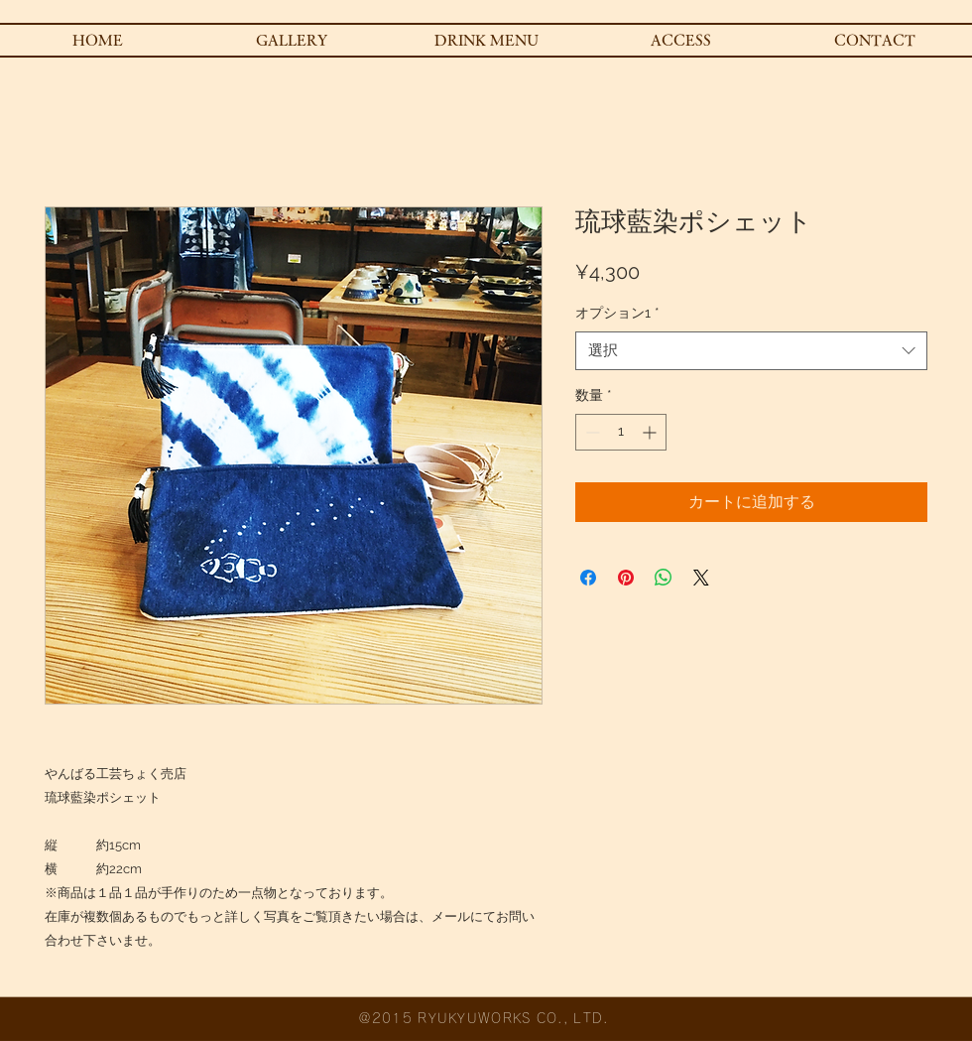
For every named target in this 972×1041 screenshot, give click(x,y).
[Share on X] (701, 577)
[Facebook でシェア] (588, 577)
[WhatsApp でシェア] (663, 577)
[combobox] (751, 350)
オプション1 (617, 313)
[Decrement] (590, 432)
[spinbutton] (621, 432)
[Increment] (651, 432)
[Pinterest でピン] (626, 577)
